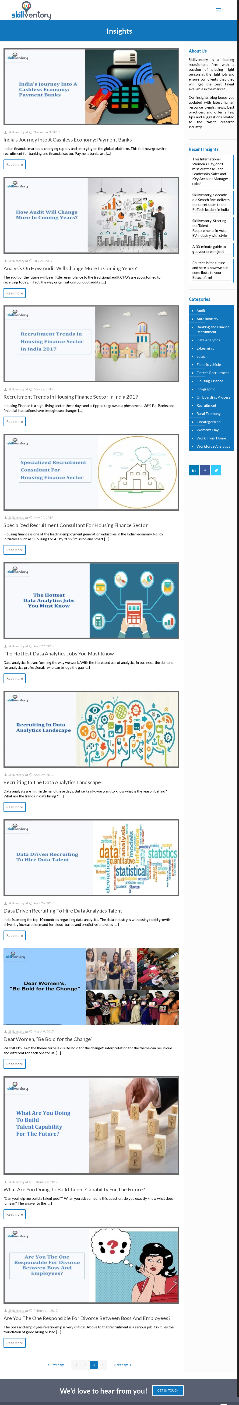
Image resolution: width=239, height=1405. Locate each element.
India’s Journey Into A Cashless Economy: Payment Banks (68, 139)
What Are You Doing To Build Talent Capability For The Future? (74, 1189)
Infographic (206, 389)
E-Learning (205, 348)
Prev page (55, 1365)
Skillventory (16, 132)
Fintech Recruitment (213, 372)
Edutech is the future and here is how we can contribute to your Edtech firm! (210, 270)
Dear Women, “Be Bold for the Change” (48, 1039)
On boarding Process (213, 397)
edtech (202, 356)
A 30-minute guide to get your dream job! (209, 249)
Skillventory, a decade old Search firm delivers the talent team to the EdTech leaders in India (211, 202)
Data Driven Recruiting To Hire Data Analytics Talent (63, 910)
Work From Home (211, 438)
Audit (201, 310)
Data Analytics (208, 340)
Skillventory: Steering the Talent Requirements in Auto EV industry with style (209, 227)
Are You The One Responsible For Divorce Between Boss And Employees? (87, 1318)
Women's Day (208, 430)
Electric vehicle (209, 364)
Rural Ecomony (209, 413)
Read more (14, 164)
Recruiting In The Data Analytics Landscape (52, 782)
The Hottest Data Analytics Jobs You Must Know (59, 653)
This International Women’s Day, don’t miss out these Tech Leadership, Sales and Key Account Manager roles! (210, 171)
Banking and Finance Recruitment (213, 329)
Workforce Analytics (213, 446)
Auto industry (207, 318)
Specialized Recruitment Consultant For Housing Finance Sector (76, 525)
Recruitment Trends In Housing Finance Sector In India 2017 (71, 396)
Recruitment (206, 405)
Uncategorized (209, 421)
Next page (123, 1365)
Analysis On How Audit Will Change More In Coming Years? (70, 268)
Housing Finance (210, 381)
